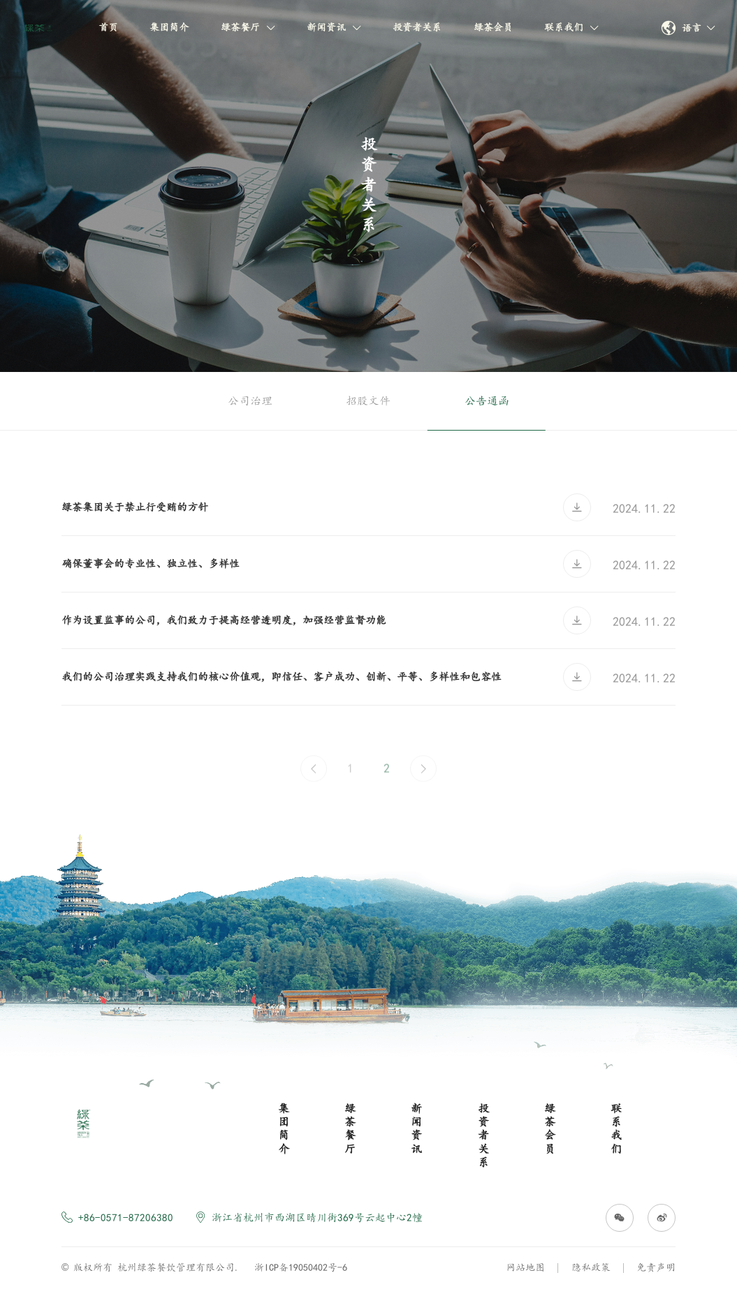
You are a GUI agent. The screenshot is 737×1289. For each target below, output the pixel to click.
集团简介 (169, 27)
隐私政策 (591, 1267)
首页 (108, 27)
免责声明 (656, 1267)
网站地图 (525, 1267)
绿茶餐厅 (248, 27)
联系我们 (571, 27)
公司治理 (250, 400)
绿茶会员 (493, 27)
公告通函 (487, 400)
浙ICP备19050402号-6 (300, 1267)
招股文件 (368, 400)
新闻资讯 (334, 27)
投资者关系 (417, 27)
